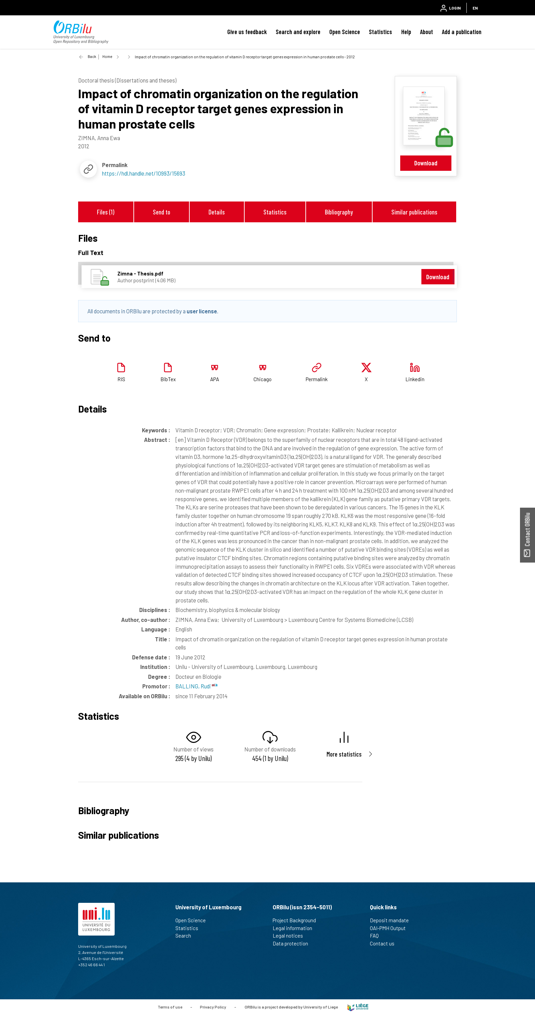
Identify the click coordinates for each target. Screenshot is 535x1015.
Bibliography (339, 212)
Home (107, 56)
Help (406, 31)
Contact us (385, 943)
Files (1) (105, 212)
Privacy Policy (213, 1006)
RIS (121, 379)
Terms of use (170, 1006)
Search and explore (298, 31)
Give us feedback (247, 31)
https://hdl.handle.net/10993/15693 (143, 173)
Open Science (344, 31)
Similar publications (414, 212)
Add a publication (461, 31)
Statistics (380, 31)
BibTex (168, 379)
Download (425, 163)
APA (214, 379)
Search (186, 935)
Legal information (295, 928)
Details (216, 212)
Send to (161, 212)
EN (475, 7)
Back (92, 56)
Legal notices (291, 935)
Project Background (297, 920)
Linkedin (414, 379)
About (426, 31)
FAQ (377, 935)
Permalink (317, 379)
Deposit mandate (392, 920)
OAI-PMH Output (390, 928)
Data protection (293, 943)
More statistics (344, 754)
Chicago (263, 379)
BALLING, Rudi (196, 686)
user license (202, 311)
